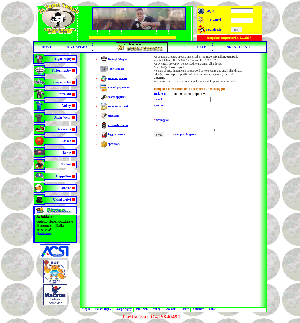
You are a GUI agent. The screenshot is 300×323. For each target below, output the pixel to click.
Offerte (65, 188)
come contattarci (118, 106)
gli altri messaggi (44, 233)
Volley (66, 106)
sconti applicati (117, 97)
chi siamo (113, 115)
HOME (47, 47)
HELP (201, 47)
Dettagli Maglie (117, 59)
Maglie (86, 309)
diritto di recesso (118, 125)
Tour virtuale (116, 68)
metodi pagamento (119, 87)
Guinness (198, 309)
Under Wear (62, 117)
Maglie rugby (62, 59)
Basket (66, 141)
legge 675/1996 (116, 134)
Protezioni (63, 94)
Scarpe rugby (61, 82)
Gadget (65, 164)
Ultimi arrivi (62, 199)
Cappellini (63, 176)
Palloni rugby (61, 70)
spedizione (114, 144)
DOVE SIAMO (76, 47)
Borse (67, 152)
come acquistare (118, 78)
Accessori (64, 129)
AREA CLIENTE (239, 47)
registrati (209, 29)
